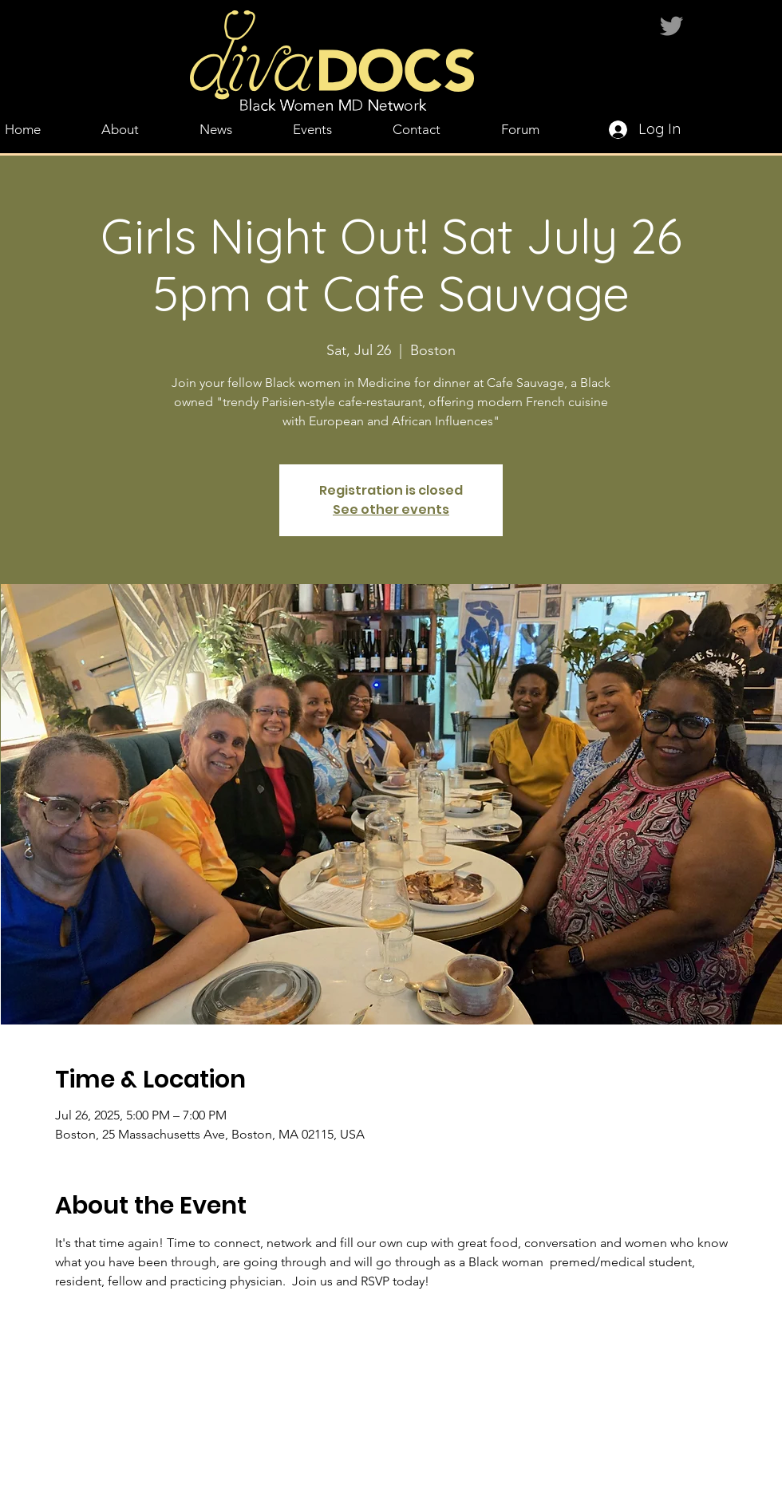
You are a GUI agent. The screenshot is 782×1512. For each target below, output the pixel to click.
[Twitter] (671, 25)
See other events (391, 509)
